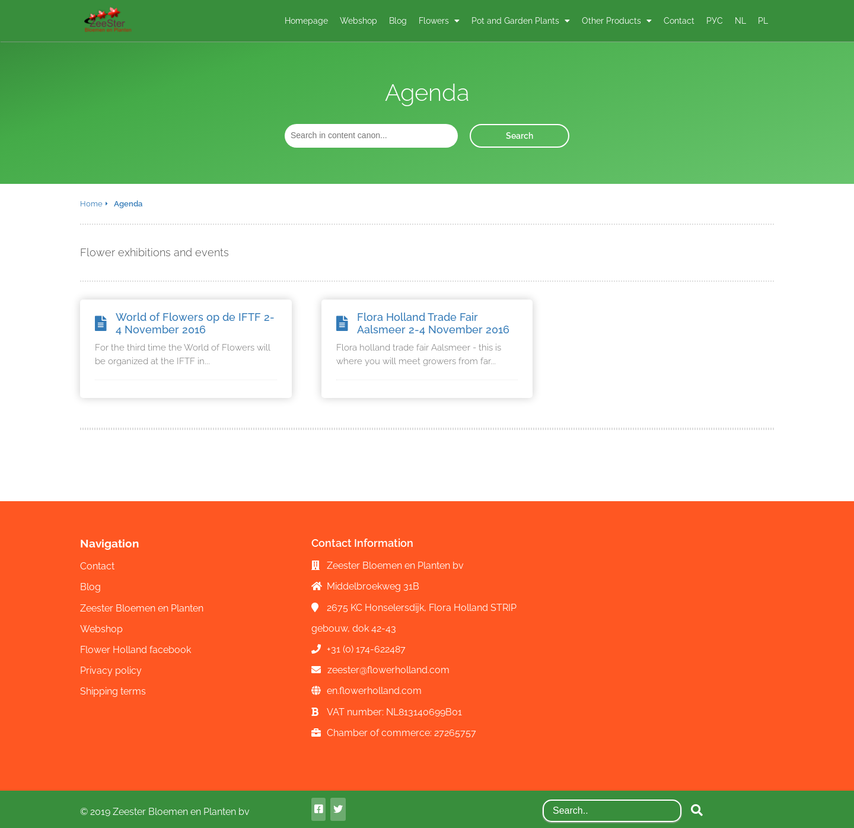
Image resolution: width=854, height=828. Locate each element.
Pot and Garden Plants (516, 21)
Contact (679, 21)
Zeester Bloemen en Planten (141, 608)
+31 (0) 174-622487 (366, 649)
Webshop (358, 21)
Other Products (612, 21)
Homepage (306, 21)
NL (740, 21)
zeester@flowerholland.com (388, 670)
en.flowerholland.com (374, 690)
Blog (398, 21)
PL (763, 21)
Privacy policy (111, 670)
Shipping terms (113, 691)
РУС (714, 21)
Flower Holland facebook (135, 649)
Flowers (435, 21)
